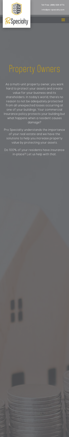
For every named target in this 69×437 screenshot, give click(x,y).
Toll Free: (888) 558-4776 (52, 5)
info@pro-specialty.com (53, 10)
